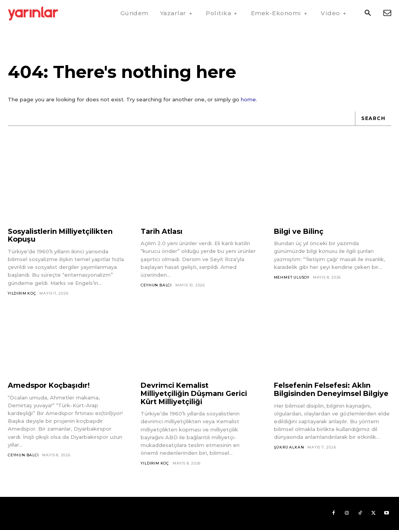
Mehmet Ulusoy (291, 277)
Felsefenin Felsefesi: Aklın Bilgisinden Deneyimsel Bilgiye (331, 389)
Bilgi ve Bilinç (298, 231)
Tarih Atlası (161, 231)
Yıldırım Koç (22, 293)
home (248, 99)
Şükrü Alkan (289, 447)
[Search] (373, 118)
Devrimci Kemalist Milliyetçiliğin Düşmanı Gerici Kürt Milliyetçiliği (194, 393)
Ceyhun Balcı (156, 285)
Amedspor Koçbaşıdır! (49, 385)
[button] (368, 13)
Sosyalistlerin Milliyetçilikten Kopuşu (60, 235)
